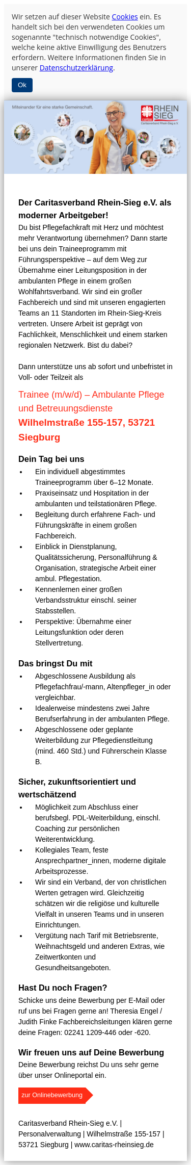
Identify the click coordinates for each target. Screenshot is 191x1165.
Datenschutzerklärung (76, 67)
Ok (22, 85)
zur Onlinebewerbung (52, 1095)
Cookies (125, 16)
